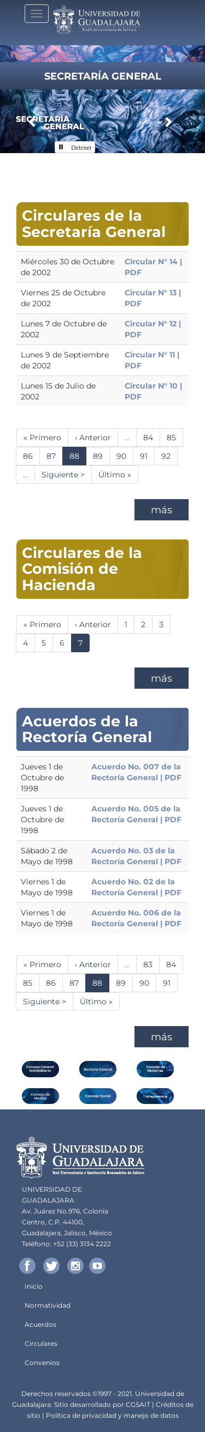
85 (175, 437)
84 (151, 437)
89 (101, 456)
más (161, 510)
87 (54, 456)
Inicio (34, 1286)
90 (124, 456)
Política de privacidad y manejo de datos (112, 1415)
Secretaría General (102, 76)
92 (169, 456)
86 (31, 456)
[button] (32, 121)
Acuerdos (40, 1324)
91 (147, 456)
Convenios (42, 1362)
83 (151, 964)
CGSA (135, 1404)
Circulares (41, 1343)
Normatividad (48, 1305)
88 (77, 458)
